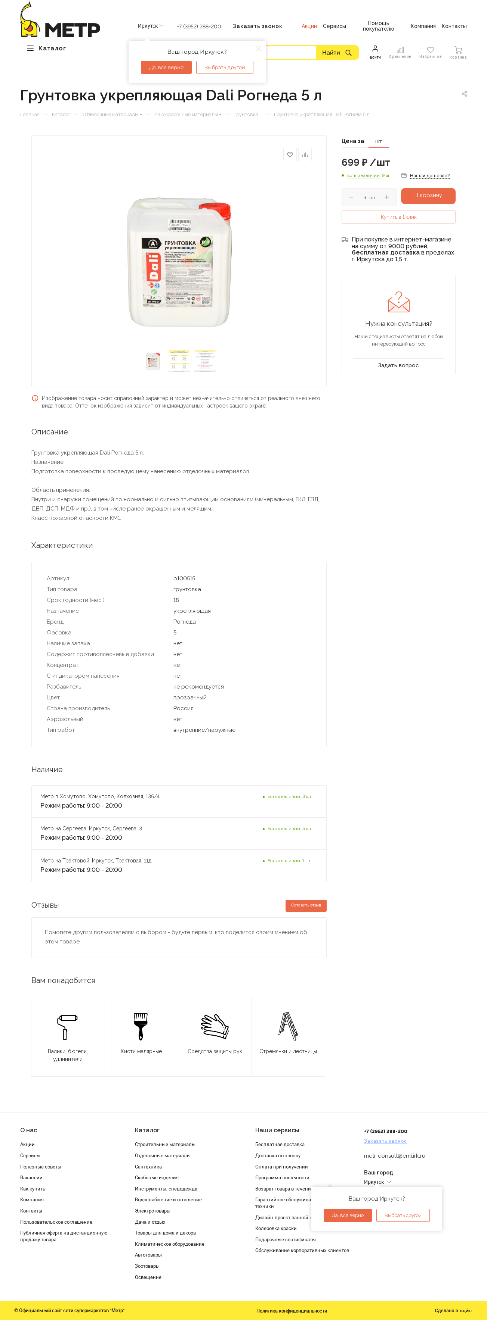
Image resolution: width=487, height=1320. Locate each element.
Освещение (148, 1277)
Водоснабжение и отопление (168, 1199)
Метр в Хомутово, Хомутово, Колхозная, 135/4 (100, 796)
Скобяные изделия (157, 1177)
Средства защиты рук (215, 1051)
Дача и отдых (150, 1221)
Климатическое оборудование (169, 1244)
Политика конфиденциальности (291, 1310)
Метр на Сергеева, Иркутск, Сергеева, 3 (92, 828)
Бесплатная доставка (280, 1144)
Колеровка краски (276, 1228)
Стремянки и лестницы (288, 1051)
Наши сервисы (277, 1130)
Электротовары (152, 1210)
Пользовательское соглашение (56, 1221)
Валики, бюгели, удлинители (68, 1055)
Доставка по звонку (277, 1155)
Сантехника (148, 1166)
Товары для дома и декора (165, 1232)
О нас (28, 1130)
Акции (27, 1144)
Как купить (32, 1188)
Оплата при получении (281, 1166)
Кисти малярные (141, 1051)
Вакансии (31, 1177)
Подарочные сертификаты (285, 1239)
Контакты (31, 1210)
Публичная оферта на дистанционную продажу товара (64, 1236)
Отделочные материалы (163, 1155)
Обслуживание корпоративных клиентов (302, 1250)
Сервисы (30, 1155)
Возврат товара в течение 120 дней (295, 1188)
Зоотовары (147, 1266)
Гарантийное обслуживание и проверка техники (300, 1203)
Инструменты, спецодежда (166, 1188)
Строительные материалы (165, 1144)
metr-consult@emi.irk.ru (394, 1155)
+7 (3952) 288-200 (199, 26)
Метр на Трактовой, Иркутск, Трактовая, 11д (95, 861)
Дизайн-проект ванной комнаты (292, 1217)
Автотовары (148, 1254)
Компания (32, 1199)
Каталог (147, 1130)
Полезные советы (40, 1166)
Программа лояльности (282, 1177)
